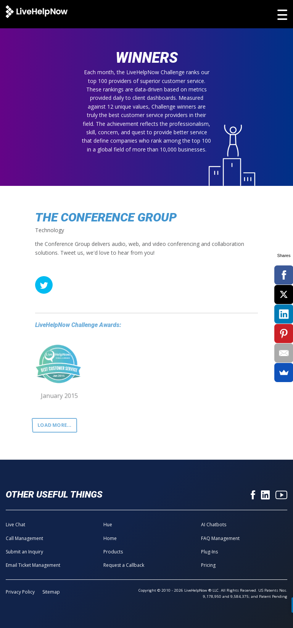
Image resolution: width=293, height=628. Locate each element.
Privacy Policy (20, 592)
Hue (107, 524)
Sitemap (51, 592)
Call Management (24, 538)
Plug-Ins (209, 551)
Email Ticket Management (33, 565)
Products (113, 551)
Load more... (54, 424)
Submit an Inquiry (24, 551)
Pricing (208, 565)
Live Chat (15, 524)
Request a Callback (123, 565)
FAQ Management (220, 538)
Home (110, 538)
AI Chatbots (213, 524)
